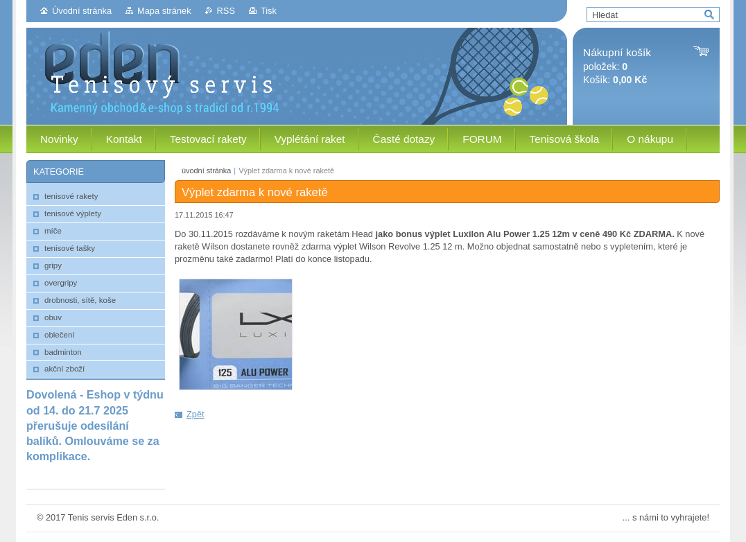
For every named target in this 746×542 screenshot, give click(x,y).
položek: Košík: (617, 66)
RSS (226, 11)
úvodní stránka (206, 170)
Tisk (269, 11)
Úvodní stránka (82, 11)
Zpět (195, 414)
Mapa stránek (164, 11)
